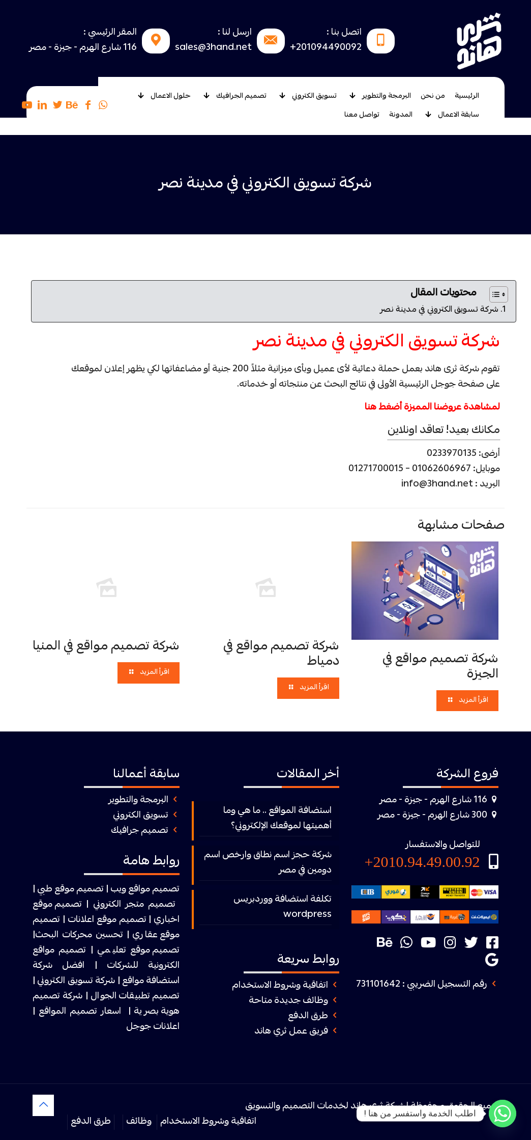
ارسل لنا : (235, 32)
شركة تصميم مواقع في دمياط (281, 654)
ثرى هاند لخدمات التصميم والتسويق (314, 1106)
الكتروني (107, 905)
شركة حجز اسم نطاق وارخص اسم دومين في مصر (268, 863)
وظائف (139, 1122)
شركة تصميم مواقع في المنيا (106, 647)
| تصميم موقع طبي (72, 889)
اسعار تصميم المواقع (80, 1012)
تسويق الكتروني (140, 815)
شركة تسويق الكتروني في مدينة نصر (439, 310)
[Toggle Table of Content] (494, 294)
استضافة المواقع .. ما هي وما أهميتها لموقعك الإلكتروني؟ (277, 819)
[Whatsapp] (502, 1113)
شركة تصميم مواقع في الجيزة (440, 667)
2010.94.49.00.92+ (422, 861)
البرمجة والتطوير (138, 800)
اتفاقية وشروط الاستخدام (280, 986)
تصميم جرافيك (139, 831)
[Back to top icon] (43, 1105)
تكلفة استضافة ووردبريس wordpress (282, 907)
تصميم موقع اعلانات (107, 920)
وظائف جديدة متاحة (288, 1001)
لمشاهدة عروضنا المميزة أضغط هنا (432, 407)
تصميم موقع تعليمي (138, 950)
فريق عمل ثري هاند (291, 1031)
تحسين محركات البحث (79, 935)
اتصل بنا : (344, 32)
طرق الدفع (308, 1016)
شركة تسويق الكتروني (76, 981)
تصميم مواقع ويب (145, 889)
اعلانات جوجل (153, 1027)
